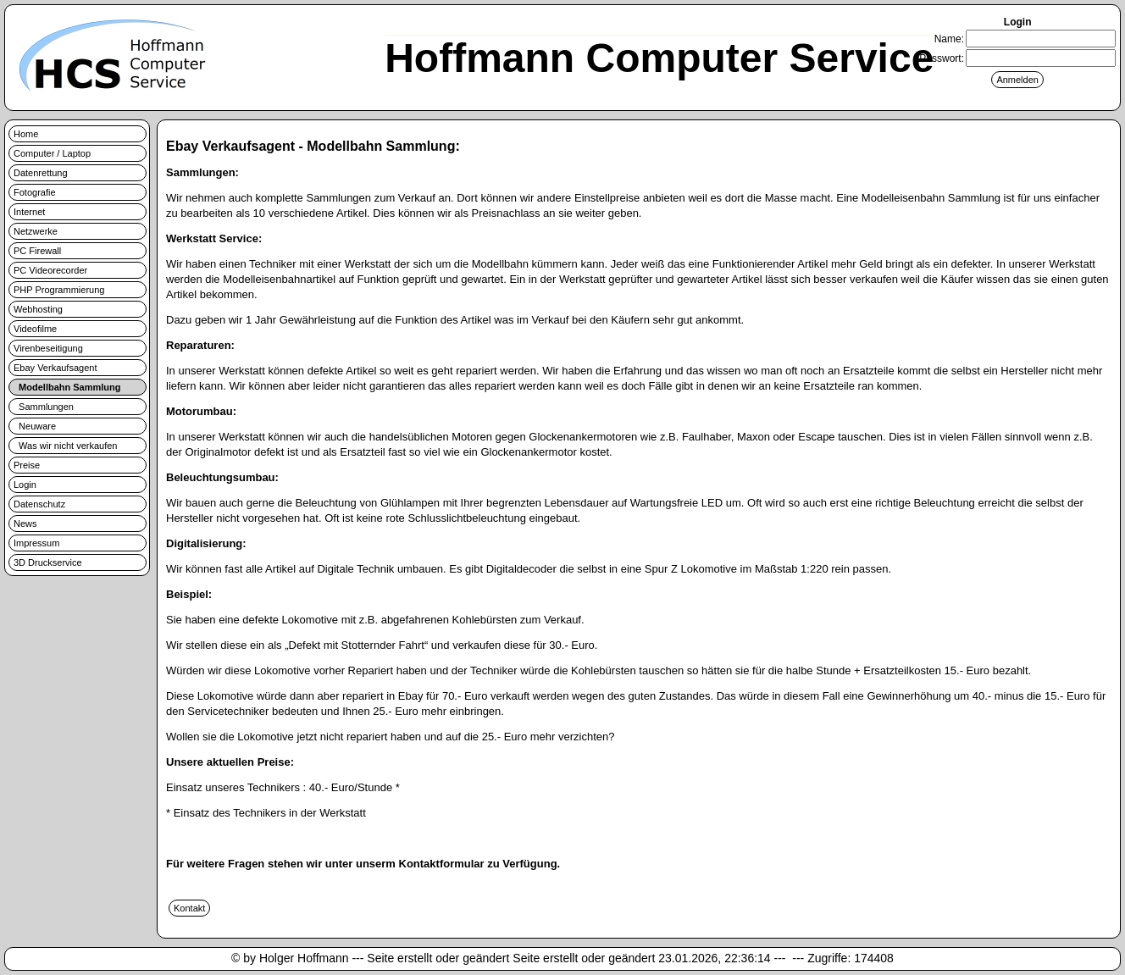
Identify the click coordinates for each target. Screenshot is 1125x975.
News (25, 523)
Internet (29, 212)
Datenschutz (39, 504)
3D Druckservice (48, 562)
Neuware (35, 426)
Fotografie (35, 192)
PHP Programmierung (59, 290)
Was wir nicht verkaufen (65, 445)
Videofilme (35, 329)
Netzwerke (36, 231)
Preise (27, 465)
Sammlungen (44, 407)
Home (26, 134)
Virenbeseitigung (48, 348)
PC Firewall (37, 251)
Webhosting (38, 309)
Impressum (36, 543)
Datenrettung (41, 173)
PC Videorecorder (50, 270)
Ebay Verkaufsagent (55, 368)
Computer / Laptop (52, 153)
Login (25, 484)
